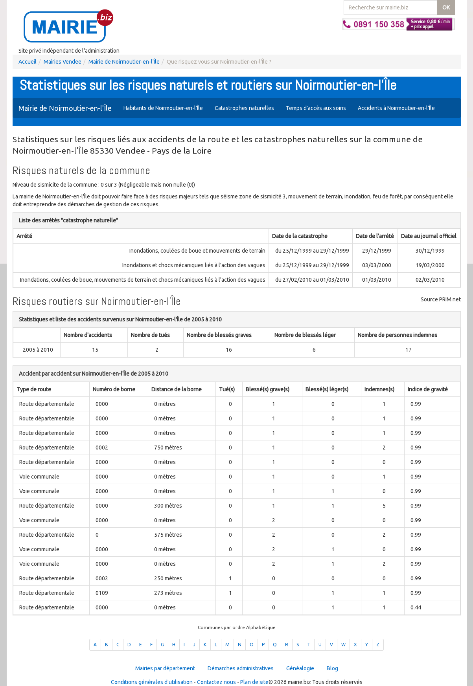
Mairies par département (165, 668)
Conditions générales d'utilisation (152, 682)
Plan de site (254, 682)
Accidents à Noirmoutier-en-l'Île (396, 108)
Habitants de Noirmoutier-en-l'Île (163, 108)
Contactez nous (216, 682)
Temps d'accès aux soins (316, 108)
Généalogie (300, 668)
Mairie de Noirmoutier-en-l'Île (124, 62)
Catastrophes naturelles (244, 108)
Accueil (27, 62)
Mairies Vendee (62, 62)
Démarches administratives (241, 668)
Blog (332, 668)
